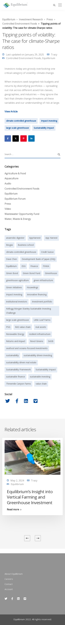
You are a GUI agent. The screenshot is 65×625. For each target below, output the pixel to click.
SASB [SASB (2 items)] (50, 341)
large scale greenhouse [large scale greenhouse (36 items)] (17, 320)
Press (8, 203)
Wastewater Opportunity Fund (22, 214)
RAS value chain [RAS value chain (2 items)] (23, 327)
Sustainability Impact (44, 127)
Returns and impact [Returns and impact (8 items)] (15, 341)
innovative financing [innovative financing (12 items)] (36, 294)
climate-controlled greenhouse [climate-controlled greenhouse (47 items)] (21, 252)
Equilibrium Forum (15, 198)
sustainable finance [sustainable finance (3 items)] (15, 376)
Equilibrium (48, 58)
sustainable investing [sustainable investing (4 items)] (40, 376)
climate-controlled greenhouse (21, 120)
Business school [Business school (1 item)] (26, 244)
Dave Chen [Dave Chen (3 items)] (11, 259)
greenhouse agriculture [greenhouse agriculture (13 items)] (17, 280)
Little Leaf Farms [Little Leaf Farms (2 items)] (42, 320)
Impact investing (49, 120)
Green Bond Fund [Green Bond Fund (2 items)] (31, 273)
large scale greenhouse (17, 127)
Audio (8, 183)
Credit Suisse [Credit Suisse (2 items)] (47, 252)
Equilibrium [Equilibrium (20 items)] (11, 266)
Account (9, 589)
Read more (13, 509)
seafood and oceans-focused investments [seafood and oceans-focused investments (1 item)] (27, 348)
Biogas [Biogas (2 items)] (9, 244)
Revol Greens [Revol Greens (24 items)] (36, 341)
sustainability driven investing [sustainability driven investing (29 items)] (38, 355)
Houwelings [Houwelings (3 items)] (32, 287)
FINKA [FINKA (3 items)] (46, 266)
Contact (9, 584)
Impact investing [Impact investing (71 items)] (14, 294)
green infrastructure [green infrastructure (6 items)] (43, 280)
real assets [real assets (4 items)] (40, 327)
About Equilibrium (14, 573)
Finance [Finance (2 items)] (34, 266)
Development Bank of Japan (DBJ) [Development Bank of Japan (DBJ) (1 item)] (38, 259)
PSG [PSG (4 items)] (8, 327)
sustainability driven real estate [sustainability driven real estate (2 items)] (21, 362)
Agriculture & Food (15, 173)
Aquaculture (11, 178)
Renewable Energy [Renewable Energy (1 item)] (15, 334)
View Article (11, 111)
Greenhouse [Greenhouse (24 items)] (51, 273)
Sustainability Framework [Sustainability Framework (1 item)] (18, 369)
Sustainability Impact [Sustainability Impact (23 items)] (46, 369)
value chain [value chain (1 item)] (41, 383)
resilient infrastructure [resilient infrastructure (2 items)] (39, 334)
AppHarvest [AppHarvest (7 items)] (35, 237)
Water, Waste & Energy (18, 219)
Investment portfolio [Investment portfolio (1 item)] (42, 301)
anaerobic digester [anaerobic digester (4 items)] (15, 237)
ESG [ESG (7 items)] (24, 266)
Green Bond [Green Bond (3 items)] (12, 273)
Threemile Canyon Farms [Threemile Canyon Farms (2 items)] (18, 383)
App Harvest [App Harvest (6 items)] (51, 237)
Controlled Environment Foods (23, 58)
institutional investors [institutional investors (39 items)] (16, 301)
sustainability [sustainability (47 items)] (12, 355)
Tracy (54, 54)
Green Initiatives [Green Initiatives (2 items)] (14, 287)
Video (8, 208)
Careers (9, 578)
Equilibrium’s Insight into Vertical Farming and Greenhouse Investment (30, 497)
